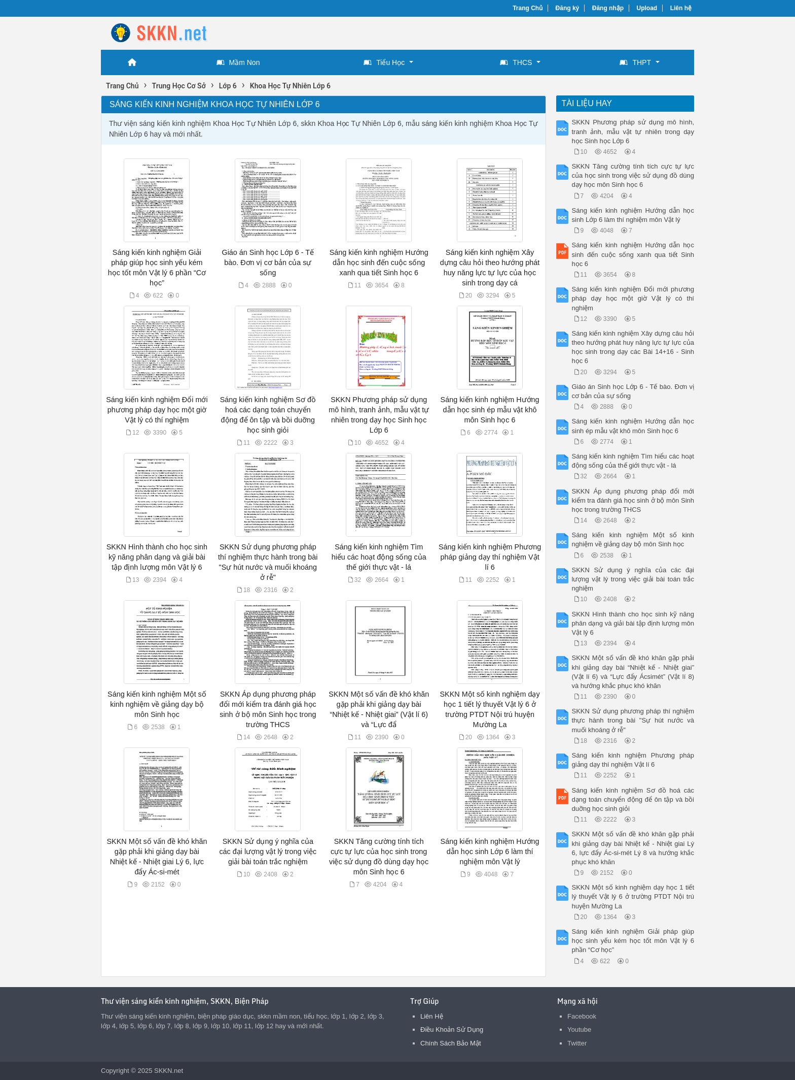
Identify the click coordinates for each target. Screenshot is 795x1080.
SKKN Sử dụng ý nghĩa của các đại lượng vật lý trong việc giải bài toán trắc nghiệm (267, 851)
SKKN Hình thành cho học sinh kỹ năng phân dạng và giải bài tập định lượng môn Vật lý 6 (156, 557)
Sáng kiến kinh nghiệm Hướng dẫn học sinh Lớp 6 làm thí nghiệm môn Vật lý (490, 851)
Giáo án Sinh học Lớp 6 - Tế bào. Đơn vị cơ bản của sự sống (268, 262)
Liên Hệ (431, 1016)
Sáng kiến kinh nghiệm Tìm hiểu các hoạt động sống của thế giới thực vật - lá (379, 557)
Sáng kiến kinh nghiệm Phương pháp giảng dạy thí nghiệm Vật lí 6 (490, 557)
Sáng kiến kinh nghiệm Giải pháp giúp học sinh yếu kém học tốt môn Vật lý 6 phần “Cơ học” (633, 941)
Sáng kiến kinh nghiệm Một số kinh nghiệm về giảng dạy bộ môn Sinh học (156, 704)
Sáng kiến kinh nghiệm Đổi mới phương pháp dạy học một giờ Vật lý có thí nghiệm (156, 410)
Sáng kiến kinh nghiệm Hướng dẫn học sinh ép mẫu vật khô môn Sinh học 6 (490, 410)
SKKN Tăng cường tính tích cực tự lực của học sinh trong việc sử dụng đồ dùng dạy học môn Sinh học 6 (633, 175)
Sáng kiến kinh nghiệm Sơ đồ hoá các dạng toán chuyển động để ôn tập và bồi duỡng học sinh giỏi (633, 799)
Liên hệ (681, 8)
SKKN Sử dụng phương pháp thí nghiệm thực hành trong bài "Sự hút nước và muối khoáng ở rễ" (633, 720)
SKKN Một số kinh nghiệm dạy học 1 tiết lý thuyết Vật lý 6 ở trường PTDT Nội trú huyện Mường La (633, 896)
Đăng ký (568, 8)
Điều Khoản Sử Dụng (451, 1029)
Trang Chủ (528, 8)
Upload (647, 8)
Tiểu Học (384, 62)
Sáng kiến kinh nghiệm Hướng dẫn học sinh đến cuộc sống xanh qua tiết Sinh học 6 (379, 262)
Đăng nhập (608, 8)
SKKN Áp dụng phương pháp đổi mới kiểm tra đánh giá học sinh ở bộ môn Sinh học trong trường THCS (633, 500)
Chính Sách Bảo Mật (450, 1043)
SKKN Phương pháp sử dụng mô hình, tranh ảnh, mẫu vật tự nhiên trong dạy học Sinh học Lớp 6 (633, 131)
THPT (635, 62)
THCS (516, 62)
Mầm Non (238, 62)
